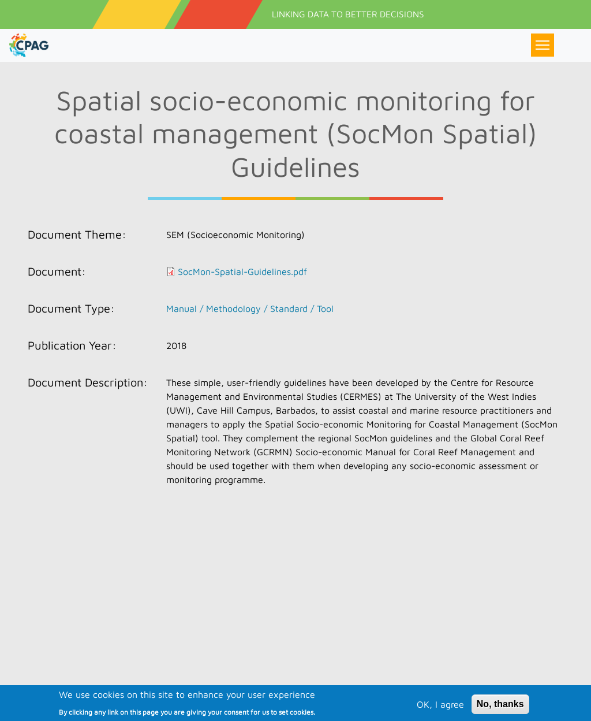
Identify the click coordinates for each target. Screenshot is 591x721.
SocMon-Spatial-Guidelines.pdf (242, 271)
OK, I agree (440, 710)
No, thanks (500, 710)
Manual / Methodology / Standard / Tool (250, 308)
